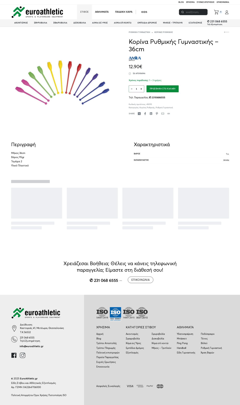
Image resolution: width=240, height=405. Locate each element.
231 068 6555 (27, 337)
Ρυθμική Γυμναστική (139, 32)
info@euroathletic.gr (31, 346)
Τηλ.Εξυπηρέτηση (214, 24)
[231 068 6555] (14, 339)
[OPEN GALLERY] (62, 82)
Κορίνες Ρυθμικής (163, 32)
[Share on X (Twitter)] (139, 113)
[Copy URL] (168, 113)
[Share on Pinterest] (156, 113)
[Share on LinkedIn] (151, 113)
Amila (226, 160)
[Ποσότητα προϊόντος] (136, 88)
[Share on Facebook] (145, 113)
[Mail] (162, 113)
